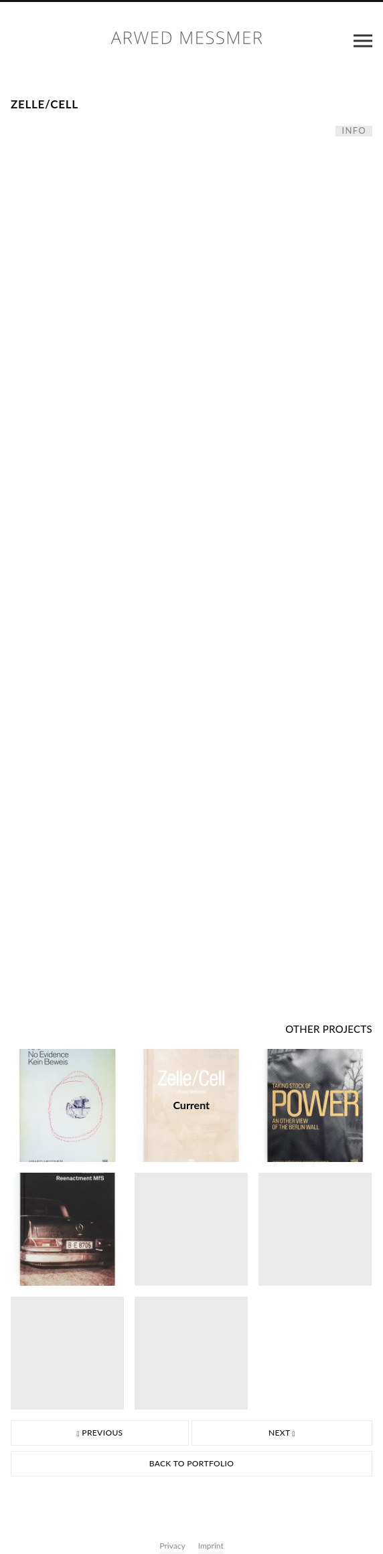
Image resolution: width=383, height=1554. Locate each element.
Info (353, 131)
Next (282, 1433)
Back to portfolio (191, 1463)
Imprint (211, 1546)
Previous (99, 1433)
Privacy (172, 1546)
